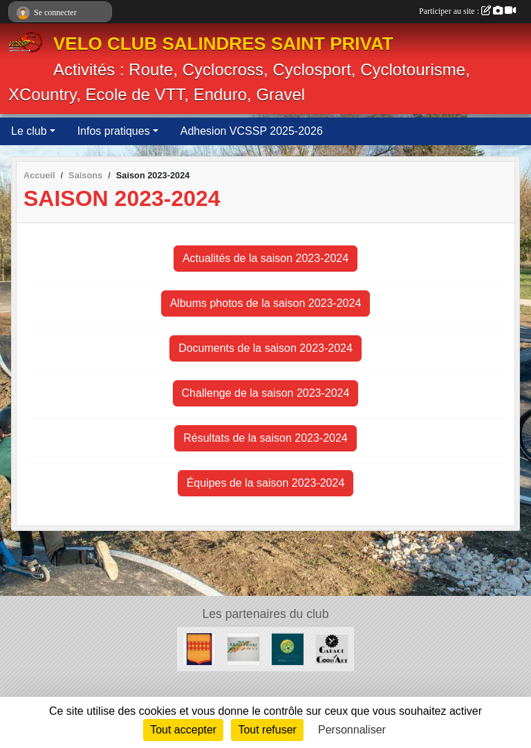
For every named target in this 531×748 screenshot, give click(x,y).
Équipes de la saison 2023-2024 (266, 483)
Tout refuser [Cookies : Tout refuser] (267, 730)
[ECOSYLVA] (287, 648)
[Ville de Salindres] (199, 648)
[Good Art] (331, 648)
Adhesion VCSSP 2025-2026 (251, 131)
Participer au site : (467, 11)
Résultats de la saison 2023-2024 (265, 438)
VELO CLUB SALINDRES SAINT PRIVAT (223, 43)
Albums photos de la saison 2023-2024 (266, 303)
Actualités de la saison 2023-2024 (265, 258)
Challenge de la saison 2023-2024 (266, 393)
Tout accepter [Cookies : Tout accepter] (183, 730)
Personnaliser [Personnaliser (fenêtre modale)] (352, 730)
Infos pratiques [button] (113, 131)
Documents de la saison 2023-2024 (265, 348)
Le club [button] (29, 131)
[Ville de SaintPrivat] (243, 648)
